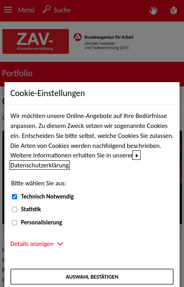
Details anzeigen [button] (31, 244)
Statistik (31, 209)
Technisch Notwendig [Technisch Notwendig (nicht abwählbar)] (47, 196)
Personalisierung (41, 222)
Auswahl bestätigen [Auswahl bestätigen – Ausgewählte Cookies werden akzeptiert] (92, 276)
